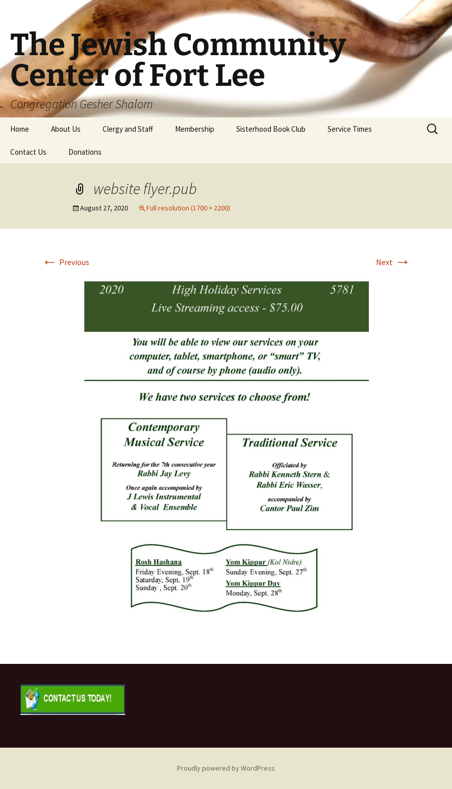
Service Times (350, 129)
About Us (66, 129)
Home (19, 129)
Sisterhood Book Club (271, 129)
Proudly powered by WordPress (226, 768)
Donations (85, 152)
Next (393, 262)
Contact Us (28, 152)
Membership (194, 129)
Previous (65, 262)
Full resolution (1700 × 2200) (188, 207)
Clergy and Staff (128, 129)
